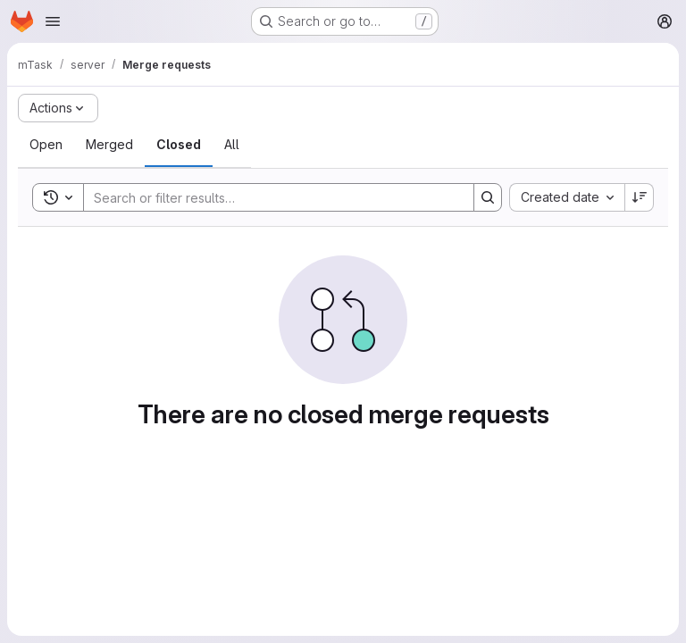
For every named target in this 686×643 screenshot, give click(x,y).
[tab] (46, 144)
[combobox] (566, 197)
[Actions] (58, 108)
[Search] (270, 197)
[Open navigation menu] (52, 21)
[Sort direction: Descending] (639, 197)
